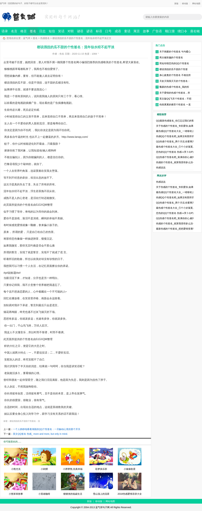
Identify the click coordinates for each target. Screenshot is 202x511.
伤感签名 (45, 38)
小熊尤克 (16, 469)
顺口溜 (170, 31)
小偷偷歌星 (130, 469)
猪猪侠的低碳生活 (72, 494)
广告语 (157, 31)
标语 (99, 31)
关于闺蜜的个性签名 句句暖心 (175, 51)
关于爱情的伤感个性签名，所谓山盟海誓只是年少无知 (174, 93)
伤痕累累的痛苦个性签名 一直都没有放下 (175, 105)
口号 (108, 31)
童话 (127, 31)
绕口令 (182, 31)
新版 (176, 3)
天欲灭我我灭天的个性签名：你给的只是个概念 (174, 81)
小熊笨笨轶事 (16, 494)
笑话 (61, 31)
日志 (42, 31)
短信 (52, 31)
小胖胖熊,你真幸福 (72, 469)
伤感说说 (160, 167)
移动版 (185, 3)
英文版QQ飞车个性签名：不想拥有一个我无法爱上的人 (175, 99)
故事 (146, 31)
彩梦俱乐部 (101, 469)
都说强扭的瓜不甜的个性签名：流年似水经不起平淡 (173, 69)
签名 (33, 31)
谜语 (80, 31)
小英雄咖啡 (44, 494)
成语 (118, 31)
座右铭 (195, 31)
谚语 (89, 31)
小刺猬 (44, 469)
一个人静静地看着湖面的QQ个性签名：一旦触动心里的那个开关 (46, 429)
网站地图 (196, 3)
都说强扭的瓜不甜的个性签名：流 (25, 421)
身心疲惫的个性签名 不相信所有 (175, 75)
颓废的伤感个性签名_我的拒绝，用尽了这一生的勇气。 (174, 87)
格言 (23, 31)
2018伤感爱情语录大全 (129, 494)
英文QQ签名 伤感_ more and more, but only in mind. (40, 434)
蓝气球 (26, 38)
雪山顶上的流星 (101, 494)
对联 (71, 31)
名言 (14, 31)
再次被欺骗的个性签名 (171, 57)
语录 (5, 31)
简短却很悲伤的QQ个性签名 (174, 63)
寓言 (136, 31)
